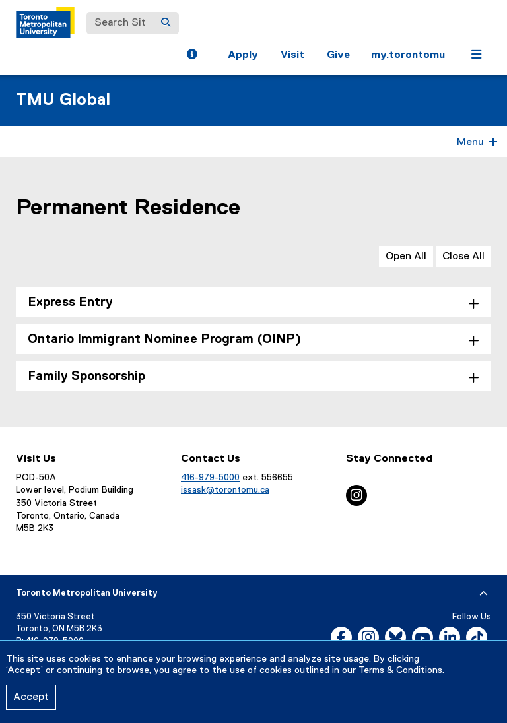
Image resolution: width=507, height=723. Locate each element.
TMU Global (63, 100)
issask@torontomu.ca (225, 490)
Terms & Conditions (400, 670)
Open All (406, 256)
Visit (292, 55)
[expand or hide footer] (483, 594)
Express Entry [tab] (70, 302)
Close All (463, 256)
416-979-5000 (210, 477)
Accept (31, 697)
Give (338, 55)
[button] (192, 56)
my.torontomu (408, 55)
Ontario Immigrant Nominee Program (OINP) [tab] (164, 339)
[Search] (165, 23)
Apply (243, 55)
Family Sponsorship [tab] (86, 376)
